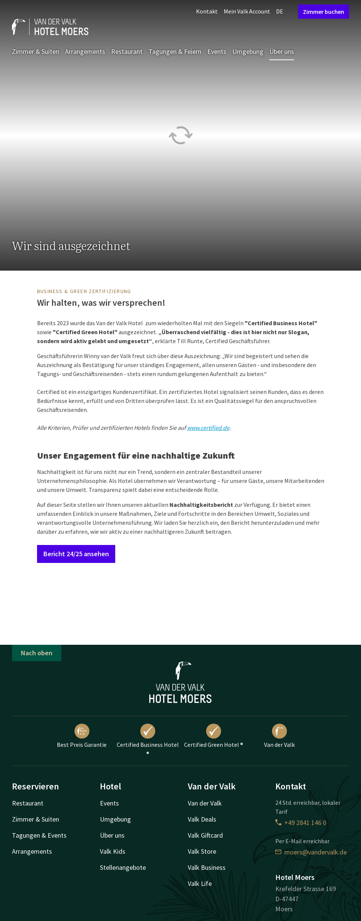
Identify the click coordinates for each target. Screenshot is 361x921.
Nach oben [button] (36, 653)
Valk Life (200, 883)
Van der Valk (279, 736)
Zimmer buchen (323, 11)
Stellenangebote (123, 867)
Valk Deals (202, 819)
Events (216, 51)
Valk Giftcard (205, 835)
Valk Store (202, 851)
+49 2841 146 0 (300, 822)
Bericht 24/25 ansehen (76, 553)
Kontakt (207, 11)
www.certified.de (208, 427)
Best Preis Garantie (82, 736)
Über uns (281, 51)
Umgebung (247, 51)
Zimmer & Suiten (35, 51)
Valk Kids (112, 851)
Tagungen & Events (39, 835)
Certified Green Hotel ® (213, 736)
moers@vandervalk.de (311, 852)
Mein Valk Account (247, 11)
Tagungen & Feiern (175, 51)
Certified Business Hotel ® (148, 740)
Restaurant (127, 51)
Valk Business (207, 867)
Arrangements (85, 51)
